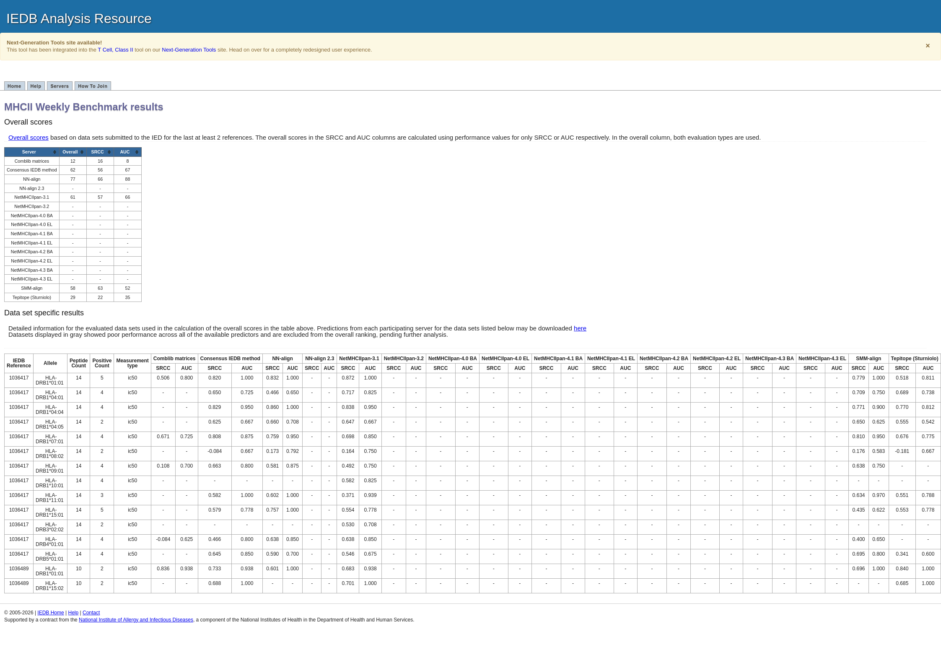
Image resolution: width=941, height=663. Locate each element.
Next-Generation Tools (189, 50)
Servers (59, 85)
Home (14, 85)
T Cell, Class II (115, 50)
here (580, 328)
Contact (91, 613)
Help (36, 85)
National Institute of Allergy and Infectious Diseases (136, 620)
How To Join (92, 85)
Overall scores (28, 137)
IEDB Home (50, 613)
